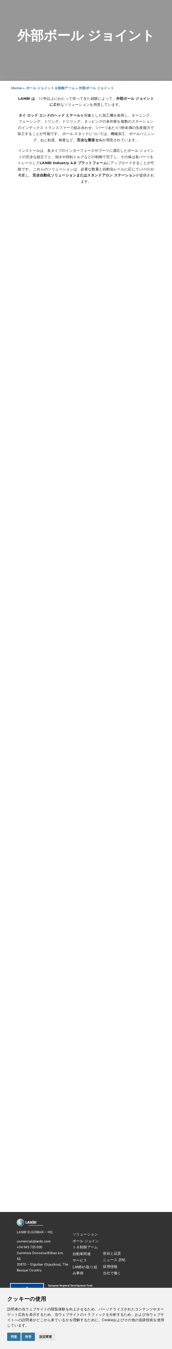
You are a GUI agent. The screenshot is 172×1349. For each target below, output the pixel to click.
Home (16, 88)
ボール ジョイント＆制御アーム (50, 88)
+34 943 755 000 (29, 1247)
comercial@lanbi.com (34, 1241)
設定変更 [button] (45, 1336)
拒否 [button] (28, 1336)
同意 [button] (14, 1336)
